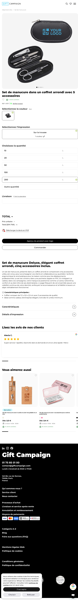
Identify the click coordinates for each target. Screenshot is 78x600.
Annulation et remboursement (17, 510)
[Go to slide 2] (38, 87)
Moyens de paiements (13, 514)
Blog (4, 533)
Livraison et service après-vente (18, 506)
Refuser (31, 595)
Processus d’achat (11, 502)
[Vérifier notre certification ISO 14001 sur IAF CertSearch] (44, 580)
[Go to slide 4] (41, 87)
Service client (9, 492)
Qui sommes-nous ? (12, 488)
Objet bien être (7, 10)
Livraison (14, 196)
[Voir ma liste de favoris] (70, 3)
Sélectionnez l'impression (16, 127)
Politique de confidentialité (16, 565)
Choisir (12, 595)
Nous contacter (9, 496)
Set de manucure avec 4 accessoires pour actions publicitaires (54, 413)
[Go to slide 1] (36, 87)
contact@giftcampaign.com (16, 466)
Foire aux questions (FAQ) (15, 537)
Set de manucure (20, 10)
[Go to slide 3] (40, 87)
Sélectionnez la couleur (17, 109)
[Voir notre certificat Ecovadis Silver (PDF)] (65, 580)
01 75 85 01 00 (10, 462)
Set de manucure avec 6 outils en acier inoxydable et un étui (19, 413)
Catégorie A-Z (9, 529)
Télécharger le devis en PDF (15, 230)
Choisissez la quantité (14, 146)
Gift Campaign (26, 455)
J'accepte (21, 589)
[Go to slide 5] (43, 87)
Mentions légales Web (13, 547)
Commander (40, 247)
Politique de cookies (12, 551)
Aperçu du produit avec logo (40, 241)
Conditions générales (13, 561)
